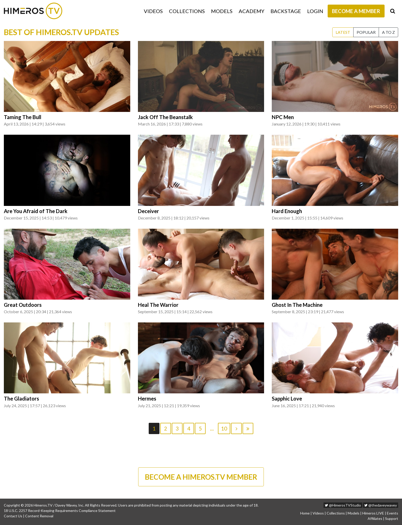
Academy (251, 11)
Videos (153, 11)
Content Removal (39, 516)
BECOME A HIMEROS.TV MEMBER (201, 476)
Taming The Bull (22, 117)
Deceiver (148, 211)
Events (392, 513)
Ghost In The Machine (297, 304)
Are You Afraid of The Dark (35, 211)
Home (305, 513)
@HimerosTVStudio (343, 505)
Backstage (285, 11)
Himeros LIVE (373, 513)
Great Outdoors (23, 304)
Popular (366, 32)
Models (222, 11)
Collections (187, 11)
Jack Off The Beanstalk (165, 117)
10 (224, 428)
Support (391, 518)
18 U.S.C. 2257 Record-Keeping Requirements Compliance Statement (60, 510)
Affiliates (375, 518)
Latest (343, 32)
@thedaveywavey (380, 505)
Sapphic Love (287, 398)
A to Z (388, 32)
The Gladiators (21, 398)
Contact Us (13, 516)
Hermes (147, 398)
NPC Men (283, 117)
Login (315, 11)
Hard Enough (287, 211)
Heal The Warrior (158, 304)
